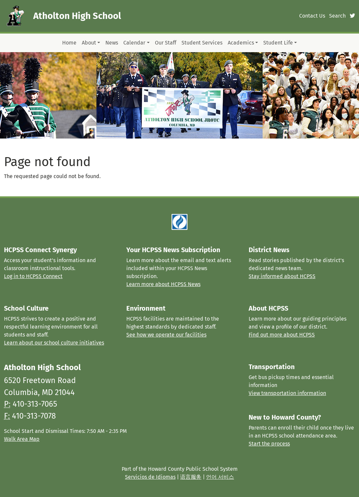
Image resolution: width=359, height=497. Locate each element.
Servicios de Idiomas (150, 477)
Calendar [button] (134, 43)
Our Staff (165, 43)
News (111, 43)
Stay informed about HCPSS (282, 276)
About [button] (89, 43)
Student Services (201, 43)
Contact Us (312, 16)
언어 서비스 (220, 477)
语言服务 (190, 477)
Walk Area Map (22, 439)
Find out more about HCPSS (282, 335)
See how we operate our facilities (166, 335)
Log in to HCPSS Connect (33, 276)
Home (69, 43)
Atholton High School (77, 15)
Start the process (269, 444)
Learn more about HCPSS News (163, 284)
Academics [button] (241, 43)
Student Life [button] (278, 43)
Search (337, 16)
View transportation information (287, 393)
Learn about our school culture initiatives (54, 343)
